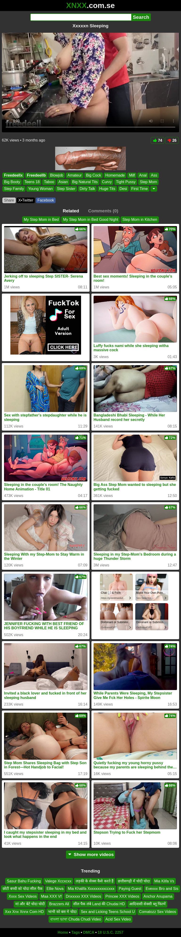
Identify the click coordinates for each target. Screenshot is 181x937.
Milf (132, 175)
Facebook (45, 200)
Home (63, 932)
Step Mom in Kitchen (139, 220)
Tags (75, 932)
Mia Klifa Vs (164, 881)
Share (9, 200)
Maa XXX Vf (51, 896)
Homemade (115, 175)
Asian (63, 182)
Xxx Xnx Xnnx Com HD (24, 912)
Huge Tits (107, 189)
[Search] (80, 17)
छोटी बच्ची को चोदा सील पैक (22, 889)
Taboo (49, 182)
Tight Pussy (126, 182)
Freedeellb (36, 175)
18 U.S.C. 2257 (110, 932)
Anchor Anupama (158, 896)
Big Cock (93, 175)
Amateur (74, 175)
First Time (139, 189)
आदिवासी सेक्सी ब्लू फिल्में (147, 904)
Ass (154, 175)
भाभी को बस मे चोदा (62, 912)
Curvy (107, 182)
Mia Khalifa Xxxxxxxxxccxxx (91, 889)
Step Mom (148, 182)
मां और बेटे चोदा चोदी (30, 904)
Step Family (14, 189)
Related (71, 210)
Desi (123, 189)
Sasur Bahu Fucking (24, 881)
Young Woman (40, 189)
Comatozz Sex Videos (157, 912)
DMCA (88, 932)
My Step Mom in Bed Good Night (90, 220)
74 (157, 140)
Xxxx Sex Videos (22, 896)
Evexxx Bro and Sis (162, 889)
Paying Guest (130, 889)
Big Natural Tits (85, 182)
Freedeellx (13, 175)
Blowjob (56, 175)
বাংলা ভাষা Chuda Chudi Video (75, 919)
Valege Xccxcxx (58, 881)
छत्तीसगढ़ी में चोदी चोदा (134, 881)
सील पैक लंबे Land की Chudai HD (99, 904)
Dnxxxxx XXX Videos (83, 896)
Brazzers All (59, 904)
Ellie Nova (55, 889)
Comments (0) (103, 210)
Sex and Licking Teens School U (108, 912)
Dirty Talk (87, 189)
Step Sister (66, 189)
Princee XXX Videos (122, 896)
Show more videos (90, 854)
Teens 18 (32, 182)
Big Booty (12, 182)
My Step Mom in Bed (41, 220)
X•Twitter (25, 200)
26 (172, 140)
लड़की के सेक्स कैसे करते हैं (95, 881)
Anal (143, 175)
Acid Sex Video (118, 919)
